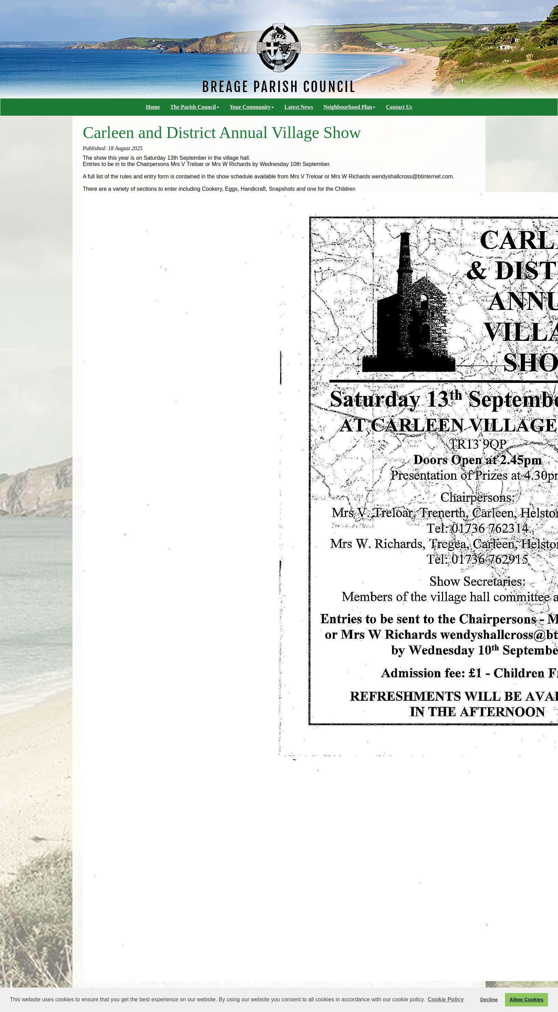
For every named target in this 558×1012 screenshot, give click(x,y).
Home (153, 107)
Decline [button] (489, 999)
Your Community (252, 107)
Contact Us (399, 107)
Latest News (298, 107)
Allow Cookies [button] (526, 999)
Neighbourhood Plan (349, 107)
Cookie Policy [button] (446, 999)
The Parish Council (194, 107)
